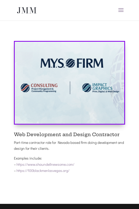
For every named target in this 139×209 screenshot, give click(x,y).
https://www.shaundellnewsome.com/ (45, 164)
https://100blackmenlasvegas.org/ (43, 170)
